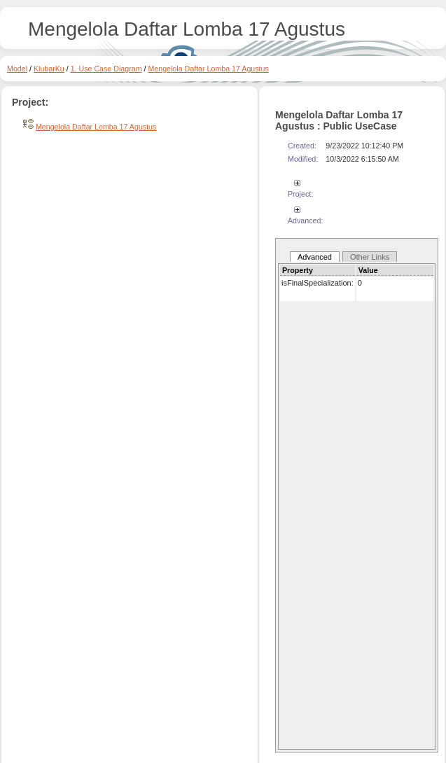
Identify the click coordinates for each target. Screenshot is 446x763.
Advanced (315, 257)
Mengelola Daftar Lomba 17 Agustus (208, 68)
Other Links (369, 257)
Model (17, 68)
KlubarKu (49, 68)
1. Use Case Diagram (106, 68)
